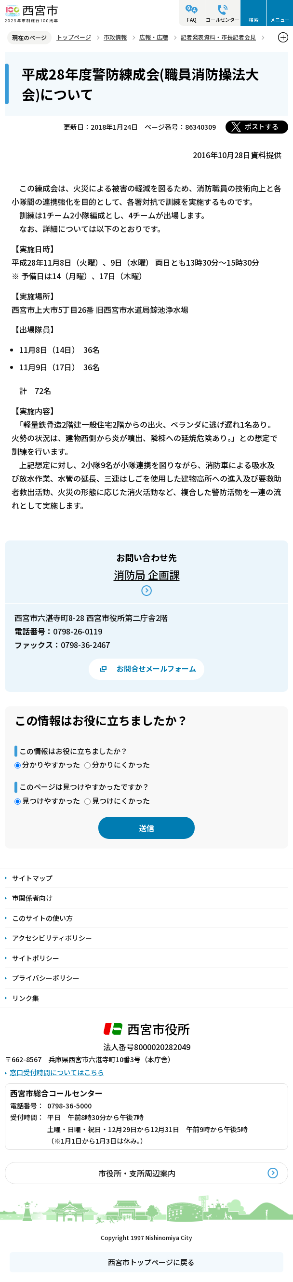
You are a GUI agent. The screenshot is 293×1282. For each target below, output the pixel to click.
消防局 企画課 (147, 574)
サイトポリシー (35, 958)
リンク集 (25, 998)
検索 (253, 19)
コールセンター (223, 19)
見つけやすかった (51, 801)
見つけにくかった (121, 801)
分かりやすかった (51, 764)
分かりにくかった (121, 764)
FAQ (192, 19)
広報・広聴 (153, 37)
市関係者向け (32, 898)
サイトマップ (32, 878)
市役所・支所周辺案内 (136, 1173)
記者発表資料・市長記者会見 (218, 37)
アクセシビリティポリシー (52, 938)
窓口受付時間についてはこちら (57, 1072)
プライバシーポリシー (46, 978)
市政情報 (115, 37)
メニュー (280, 19)
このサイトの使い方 (42, 918)
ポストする (262, 126)
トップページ (73, 37)
